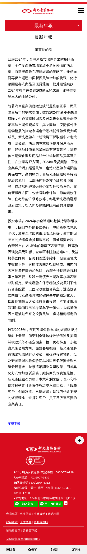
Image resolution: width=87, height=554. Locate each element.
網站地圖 (53, 513)
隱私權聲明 (41, 522)
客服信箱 (25, 513)
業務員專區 (13, 530)
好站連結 (12, 522)
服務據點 (39, 513)
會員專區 (12, 513)
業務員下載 (30, 530)
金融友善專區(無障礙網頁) (23, 539)
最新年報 (58, 25)
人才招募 (25, 522)
